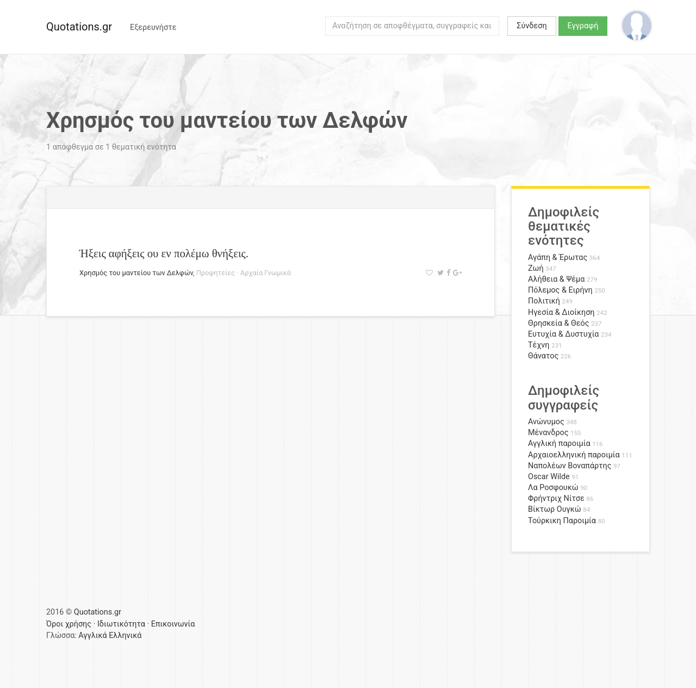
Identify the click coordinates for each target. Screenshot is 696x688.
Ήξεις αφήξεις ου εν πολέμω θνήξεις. (163, 253)
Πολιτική (544, 301)
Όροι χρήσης (68, 624)
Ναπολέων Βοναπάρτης (569, 465)
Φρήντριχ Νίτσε (556, 498)
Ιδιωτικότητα (121, 624)
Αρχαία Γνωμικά (265, 273)
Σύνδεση (531, 25)
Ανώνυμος (546, 421)
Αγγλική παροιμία (559, 443)
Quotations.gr (79, 26)
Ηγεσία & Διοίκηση (561, 312)
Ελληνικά (125, 635)
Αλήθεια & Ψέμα (556, 279)
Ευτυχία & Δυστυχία (563, 334)
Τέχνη (538, 345)
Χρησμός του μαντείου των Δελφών (136, 273)
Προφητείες (215, 273)
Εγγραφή (583, 25)
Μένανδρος (548, 432)
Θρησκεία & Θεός (558, 323)
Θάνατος (543, 356)
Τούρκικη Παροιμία (562, 520)
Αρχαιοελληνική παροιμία (574, 455)
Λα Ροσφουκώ (553, 487)
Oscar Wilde (549, 476)
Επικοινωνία (173, 624)
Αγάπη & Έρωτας (557, 257)
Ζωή (536, 268)
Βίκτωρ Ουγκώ (554, 509)
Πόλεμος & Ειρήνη (560, 290)
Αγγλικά (92, 635)
